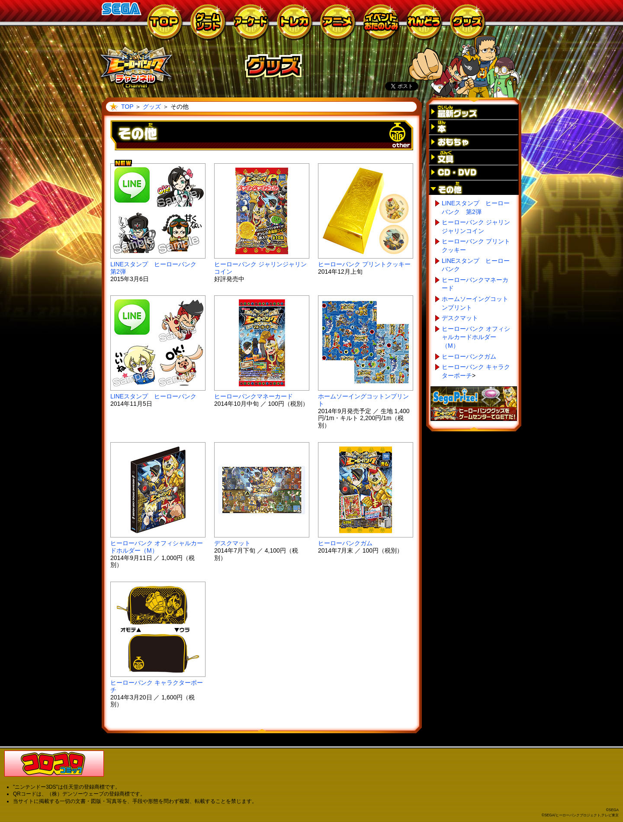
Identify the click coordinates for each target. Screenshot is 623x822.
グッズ (152, 106)
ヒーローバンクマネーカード (253, 396)
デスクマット (232, 543)
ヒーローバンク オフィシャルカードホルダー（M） (156, 547)
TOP (127, 106)
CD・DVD (474, 172)
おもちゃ (474, 141)
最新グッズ (474, 111)
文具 (474, 157)
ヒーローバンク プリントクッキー (364, 264)
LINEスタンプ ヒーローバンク (153, 396)
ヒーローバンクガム (345, 543)
